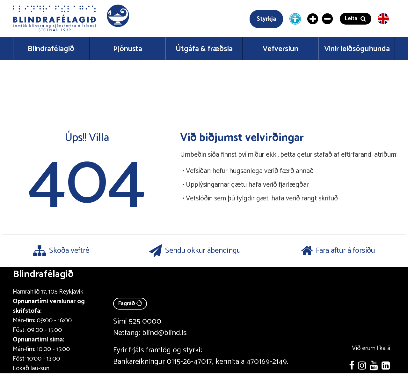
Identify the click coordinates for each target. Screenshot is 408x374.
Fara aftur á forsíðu (338, 250)
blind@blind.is (164, 333)
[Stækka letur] (313, 19)
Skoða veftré (61, 250)
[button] (72, 18)
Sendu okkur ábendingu (195, 250)
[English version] (383, 18)
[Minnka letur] (327, 19)
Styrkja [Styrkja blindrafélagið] (266, 19)
